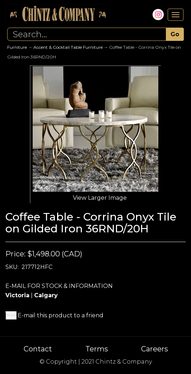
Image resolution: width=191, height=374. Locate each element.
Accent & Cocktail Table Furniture (68, 47)
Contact (38, 349)
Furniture (17, 47)
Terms (96, 349)
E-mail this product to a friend (60, 315)
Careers (154, 349)
